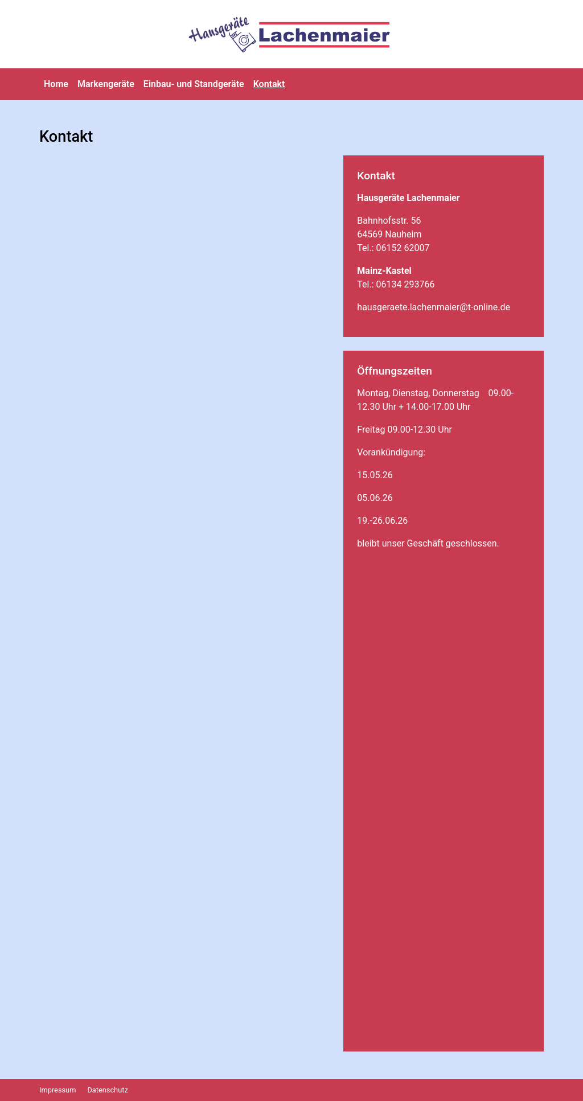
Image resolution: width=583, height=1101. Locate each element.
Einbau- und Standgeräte (193, 84)
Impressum (57, 1090)
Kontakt (269, 84)
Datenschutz (107, 1090)
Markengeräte (105, 84)
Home (56, 84)
